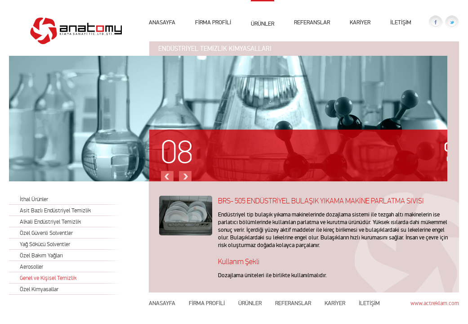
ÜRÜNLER (262, 22)
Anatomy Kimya (76, 31)
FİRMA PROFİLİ (213, 22)
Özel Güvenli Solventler (46, 233)
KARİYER (360, 22)
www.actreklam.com (434, 303)
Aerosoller (31, 266)
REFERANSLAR (312, 22)
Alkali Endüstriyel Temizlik (50, 221)
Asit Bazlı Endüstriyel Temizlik (55, 210)
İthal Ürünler (34, 199)
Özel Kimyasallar (39, 289)
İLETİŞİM (400, 22)
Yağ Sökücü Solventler (45, 244)
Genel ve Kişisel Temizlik (48, 277)
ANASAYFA (162, 22)
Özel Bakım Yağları (41, 255)
